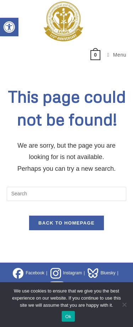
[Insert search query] (67, 194)
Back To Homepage (66, 223)
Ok (68, 316)
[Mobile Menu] (114, 55)
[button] (9, 27)
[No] (124, 304)
